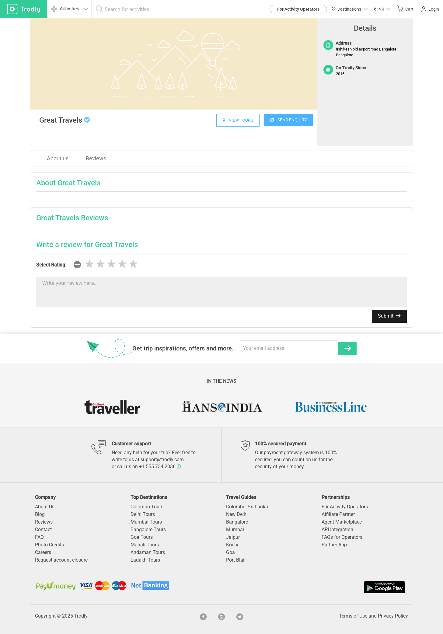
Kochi (232, 545)
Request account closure (61, 560)
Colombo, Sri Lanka (247, 507)
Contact (43, 529)
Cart (405, 8)
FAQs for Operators (342, 537)
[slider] (111, 264)
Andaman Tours (148, 552)
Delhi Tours (143, 514)
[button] (382, 9)
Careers (43, 552)
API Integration (337, 529)
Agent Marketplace (342, 522)
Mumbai (235, 529)
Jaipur (233, 537)
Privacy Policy (393, 616)
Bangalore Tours (148, 529)
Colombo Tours (147, 507)
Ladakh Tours (145, 560)
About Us (44, 507)
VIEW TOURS (238, 120)
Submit (389, 316)
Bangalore (237, 522)
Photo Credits (49, 545)
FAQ (39, 537)
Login (430, 9)
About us (57, 158)
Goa (230, 552)
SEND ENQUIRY (288, 119)
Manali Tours (145, 545)
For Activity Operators (298, 9)
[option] (173, 64)
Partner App (334, 545)
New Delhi (237, 514)
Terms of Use (353, 616)
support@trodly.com (162, 459)
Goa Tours (142, 537)
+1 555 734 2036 (160, 466)
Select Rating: (51, 265)
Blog (40, 514)
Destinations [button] (349, 9)
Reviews (96, 158)
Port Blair (236, 560)
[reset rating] (77, 264)
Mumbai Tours (146, 522)
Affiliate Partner (338, 514)
